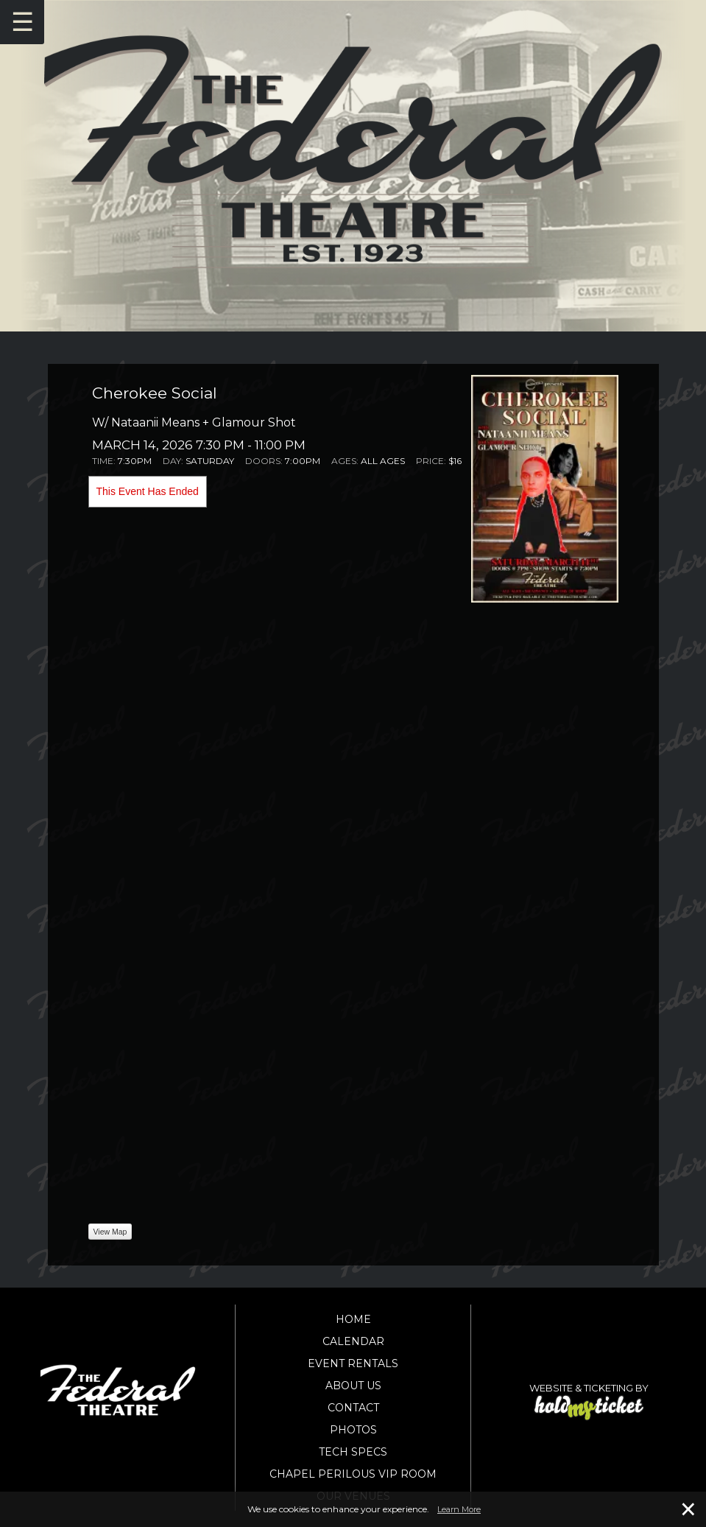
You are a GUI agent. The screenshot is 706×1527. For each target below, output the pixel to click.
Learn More (459, 1509)
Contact (353, 1407)
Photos (353, 1429)
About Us (353, 1385)
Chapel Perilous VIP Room (353, 1474)
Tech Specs (353, 1451)
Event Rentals (353, 1363)
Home (353, 1319)
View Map (110, 1231)
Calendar (353, 1341)
